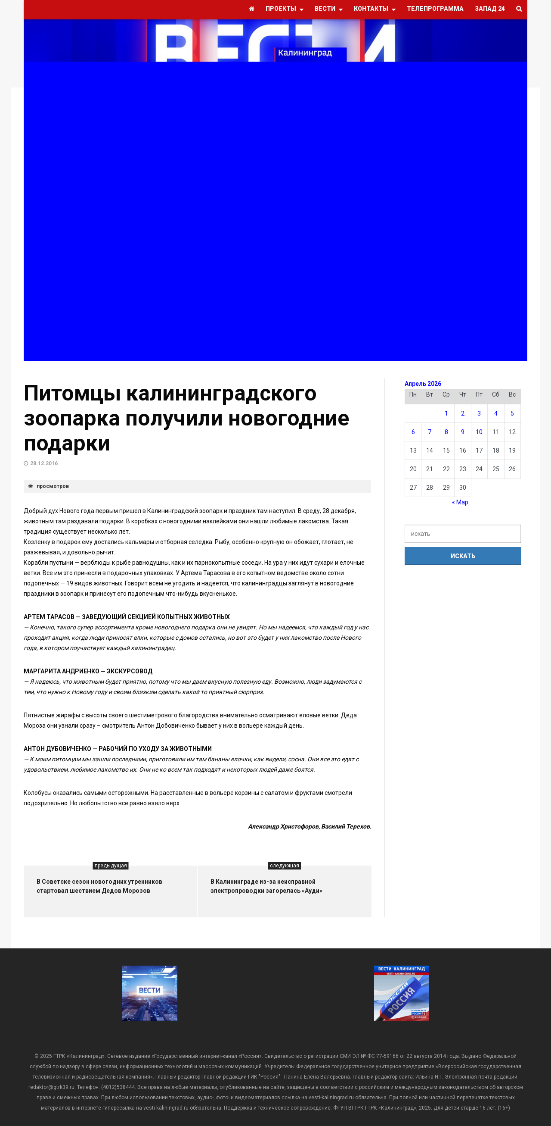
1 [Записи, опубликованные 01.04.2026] (446, 413)
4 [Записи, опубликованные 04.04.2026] (496, 413)
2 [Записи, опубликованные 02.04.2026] (462, 413)
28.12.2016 (44, 463)
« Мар (460, 502)
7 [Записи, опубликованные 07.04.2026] (429, 432)
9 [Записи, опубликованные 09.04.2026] (462, 432)
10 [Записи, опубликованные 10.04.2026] (479, 432)
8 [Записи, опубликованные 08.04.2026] (446, 432)
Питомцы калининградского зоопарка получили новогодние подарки (186, 418)
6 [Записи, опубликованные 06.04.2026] (413, 432)
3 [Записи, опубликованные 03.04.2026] (479, 413)
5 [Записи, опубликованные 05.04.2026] (512, 413)
